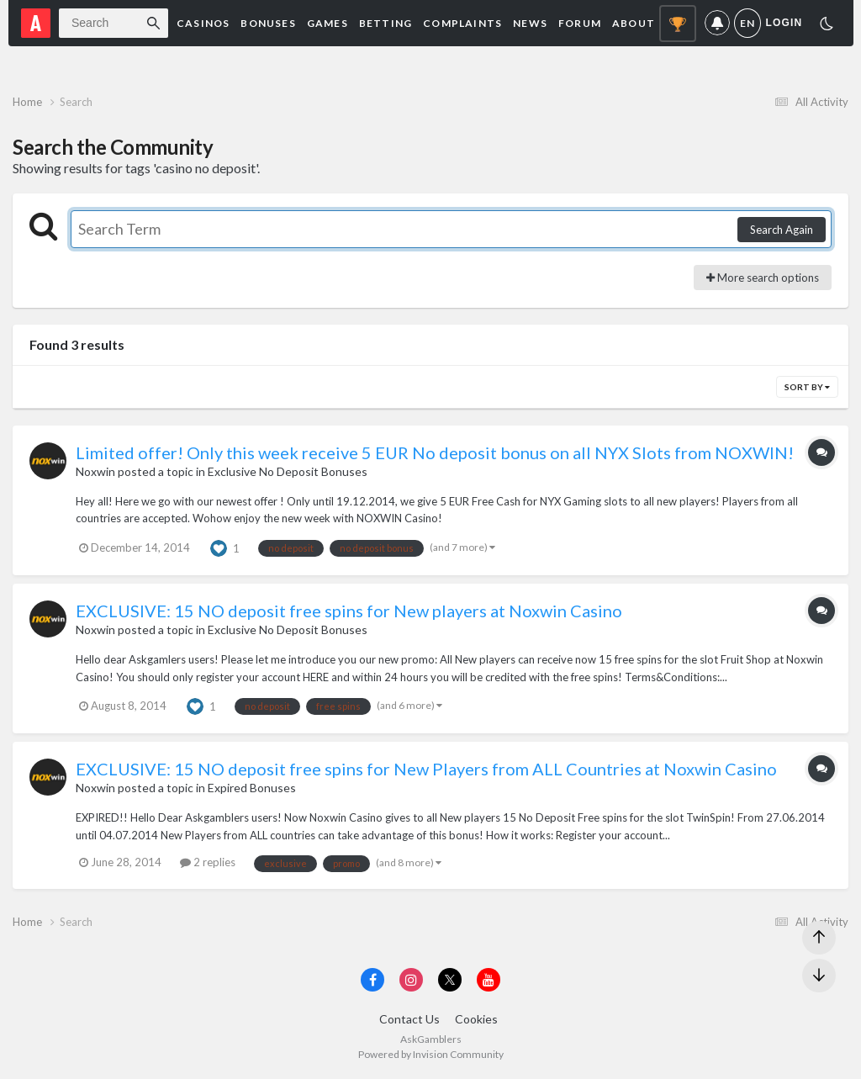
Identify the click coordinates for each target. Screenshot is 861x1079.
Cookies (476, 1019)
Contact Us (409, 1019)
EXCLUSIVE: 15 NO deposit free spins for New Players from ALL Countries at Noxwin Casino (426, 769)
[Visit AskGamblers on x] (450, 980)
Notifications (717, 23)
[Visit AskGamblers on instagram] (411, 980)
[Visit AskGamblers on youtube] (488, 980)
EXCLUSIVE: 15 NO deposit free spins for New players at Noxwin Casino (349, 610)
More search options (762, 277)
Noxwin (95, 471)
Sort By (807, 387)
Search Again (781, 229)
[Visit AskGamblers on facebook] (372, 980)
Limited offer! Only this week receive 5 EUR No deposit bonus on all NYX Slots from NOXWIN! (435, 452)
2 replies (207, 862)
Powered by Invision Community (431, 1054)
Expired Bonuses (252, 787)
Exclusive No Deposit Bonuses (287, 471)
